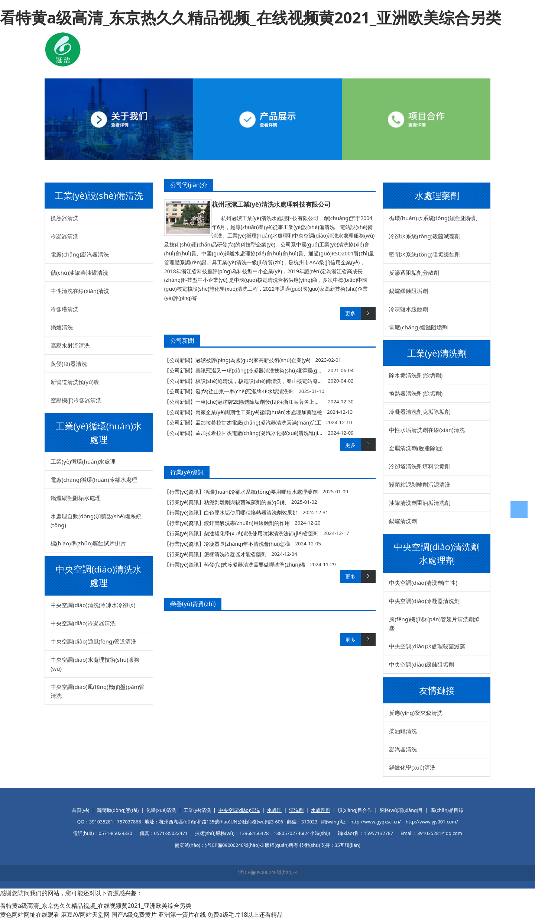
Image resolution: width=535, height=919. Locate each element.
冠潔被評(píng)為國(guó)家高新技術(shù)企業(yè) (253, 360)
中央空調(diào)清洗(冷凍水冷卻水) (93, 605)
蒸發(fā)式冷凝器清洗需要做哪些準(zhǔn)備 (254, 564)
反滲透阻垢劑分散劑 (414, 272)
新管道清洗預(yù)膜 (75, 382)
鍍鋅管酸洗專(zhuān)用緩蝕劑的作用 (247, 522)
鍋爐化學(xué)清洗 (412, 767)
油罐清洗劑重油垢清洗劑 (419, 502)
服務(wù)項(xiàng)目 (401, 810)
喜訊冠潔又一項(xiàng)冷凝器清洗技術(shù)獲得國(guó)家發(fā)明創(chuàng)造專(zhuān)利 (302, 370)
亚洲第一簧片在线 (182, 914)
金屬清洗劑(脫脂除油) (415, 448)
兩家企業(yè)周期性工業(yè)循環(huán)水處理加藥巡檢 (258, 412)
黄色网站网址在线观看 (29, 914)
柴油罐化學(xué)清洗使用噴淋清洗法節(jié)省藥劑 (261, 533)
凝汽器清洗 (403, 749)
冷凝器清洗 (64, 236)
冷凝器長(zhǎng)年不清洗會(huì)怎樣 (247, 543)
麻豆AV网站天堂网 (85, 914)
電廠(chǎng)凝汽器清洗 (80, 254)
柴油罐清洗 (403, 731)
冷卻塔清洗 (64, 309)
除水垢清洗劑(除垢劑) (415, 375)
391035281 (101, 822)
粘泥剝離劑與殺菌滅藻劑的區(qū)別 (245, 502)
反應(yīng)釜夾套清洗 (415, 712)
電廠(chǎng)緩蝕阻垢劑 (418, 327)
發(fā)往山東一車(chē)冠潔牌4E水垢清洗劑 (244, 391)
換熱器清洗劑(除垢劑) (415, 393)
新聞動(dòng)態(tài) (118, 810)
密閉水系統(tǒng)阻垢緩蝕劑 (424, 254)
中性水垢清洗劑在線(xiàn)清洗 (427, 429)
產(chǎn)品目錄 (447, 810)
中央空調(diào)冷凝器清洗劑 (424, 600)
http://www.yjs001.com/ (432, 822)
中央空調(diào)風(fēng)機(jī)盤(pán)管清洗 (98, 691)
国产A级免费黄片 (134, 914)
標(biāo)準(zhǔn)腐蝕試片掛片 (88, 543)
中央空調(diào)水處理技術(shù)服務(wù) (95, 664)
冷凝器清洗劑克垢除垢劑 (419, 411)
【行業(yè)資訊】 (184, 491)
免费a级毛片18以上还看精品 (245, 914)
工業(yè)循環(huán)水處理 (83, 461)
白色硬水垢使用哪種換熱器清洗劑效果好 (251, 512)
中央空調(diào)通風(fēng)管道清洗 (93, 641)
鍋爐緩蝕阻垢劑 (408, 290)
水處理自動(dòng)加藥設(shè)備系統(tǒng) (96, 520)
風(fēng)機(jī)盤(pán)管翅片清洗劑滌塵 (434, 623)
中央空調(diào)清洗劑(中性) (423, 582)
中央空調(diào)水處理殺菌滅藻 (427, 646)
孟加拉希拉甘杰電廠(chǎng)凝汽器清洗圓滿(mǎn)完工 (258, 422)
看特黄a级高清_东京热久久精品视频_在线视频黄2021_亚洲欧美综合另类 (250, 17)
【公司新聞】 (179, 360)
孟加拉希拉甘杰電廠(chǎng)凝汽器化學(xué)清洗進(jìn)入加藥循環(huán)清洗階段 (290, 432)
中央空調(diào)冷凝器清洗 (83, 623)
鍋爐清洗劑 (403, 521)
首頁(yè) (80, 810)
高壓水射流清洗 (70, 345)
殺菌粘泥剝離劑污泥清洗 (419, 484)
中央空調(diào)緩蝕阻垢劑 (421, 664)
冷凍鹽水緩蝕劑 (408, 309)
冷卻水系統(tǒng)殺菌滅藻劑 (424, 236)
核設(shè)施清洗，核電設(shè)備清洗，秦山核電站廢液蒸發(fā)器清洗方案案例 (286, 380)
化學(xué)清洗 (161, 810)
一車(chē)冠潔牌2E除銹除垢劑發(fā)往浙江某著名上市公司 (262, 401)
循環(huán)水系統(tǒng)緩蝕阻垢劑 (433, 218)
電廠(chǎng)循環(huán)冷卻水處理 (94, 479)
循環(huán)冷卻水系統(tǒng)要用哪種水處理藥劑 (260, 491)
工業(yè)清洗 (197, 810)
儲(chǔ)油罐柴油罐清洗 (79, 272)
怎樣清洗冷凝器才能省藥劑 (235, 554)
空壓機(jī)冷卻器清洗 (76, 400)
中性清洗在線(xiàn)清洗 (80, 290)
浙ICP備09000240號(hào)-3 (267, 872)
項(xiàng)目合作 (355, 810)
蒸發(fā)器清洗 (69, 363)
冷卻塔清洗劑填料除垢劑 (419, 466)
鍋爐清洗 (62, 327)
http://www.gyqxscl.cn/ (375, 822)
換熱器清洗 (64, 218)
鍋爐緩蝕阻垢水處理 (76, 498)
